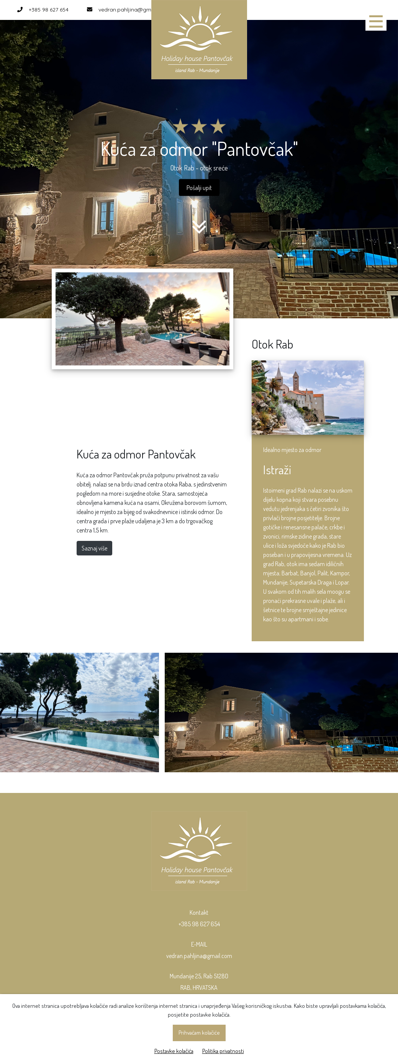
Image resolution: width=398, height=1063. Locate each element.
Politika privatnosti (223, 1051)
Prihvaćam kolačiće (199, 1032)
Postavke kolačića (173, 1051)
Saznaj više (94, 548)
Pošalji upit (199, 187)
